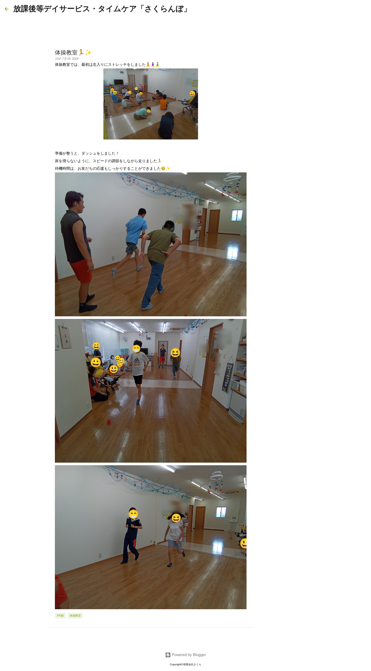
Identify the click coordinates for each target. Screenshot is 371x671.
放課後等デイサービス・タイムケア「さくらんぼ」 (102, 8)
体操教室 (75, 615)
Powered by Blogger (185, 655)
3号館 (60, 615)
